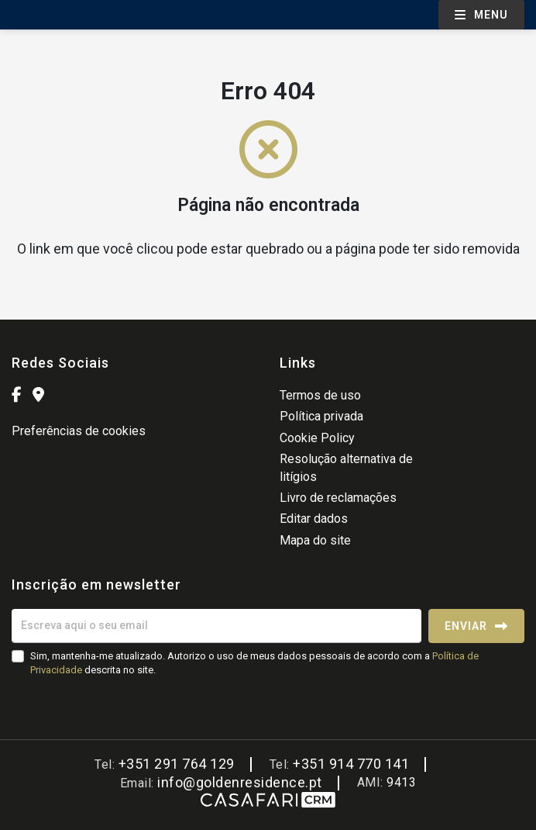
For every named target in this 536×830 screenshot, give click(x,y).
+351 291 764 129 (177, 764)
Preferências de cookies (79, 431)
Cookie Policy (317, 438)
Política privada (321, 416)
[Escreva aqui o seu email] (216, 626)
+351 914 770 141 (351, 764)
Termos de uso (320, 395)
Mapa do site (315, 540)
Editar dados (314, 518)
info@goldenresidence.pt (239, 782)
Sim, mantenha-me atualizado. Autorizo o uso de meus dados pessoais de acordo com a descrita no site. (254, 663)
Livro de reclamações (338, 497)
